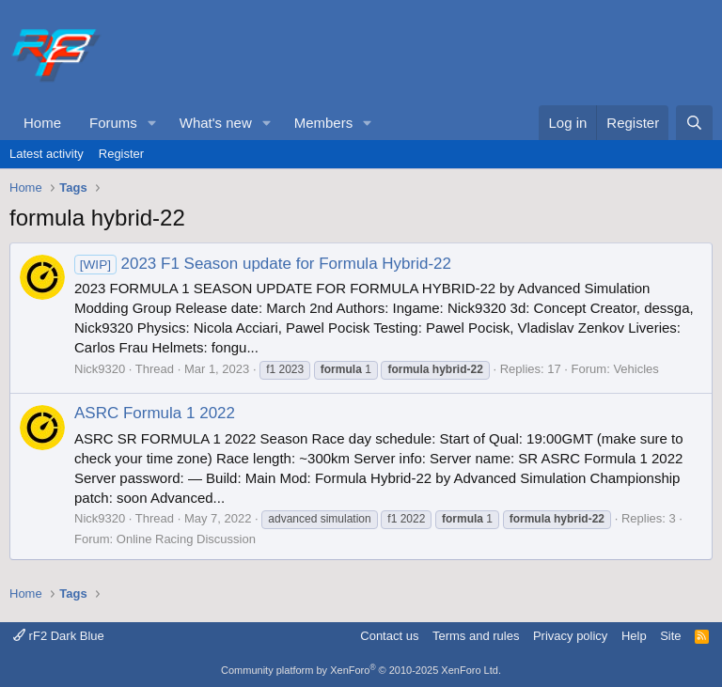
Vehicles (635, 369)
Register (121, 154)
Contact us (389, 636)
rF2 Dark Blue (58, 636)
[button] (152, 122)
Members (323, 123)
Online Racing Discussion (186, 539)
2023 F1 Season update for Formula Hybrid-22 (262, 264)
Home (42, 123)
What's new (216, 123)
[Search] (694, 122)
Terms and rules (475, 636)
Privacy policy (570, 636)
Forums (113, 123)
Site (670, 636)
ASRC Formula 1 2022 (154, 413)
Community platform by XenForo (361, 670)
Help (634, 636)
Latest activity (46, 154)
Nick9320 (99, 369)
